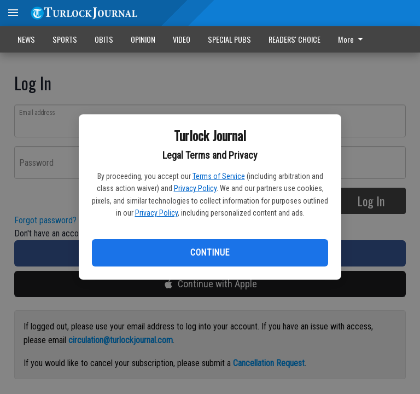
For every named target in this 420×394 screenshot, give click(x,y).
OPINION (143, 39)
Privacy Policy (195, 188)
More (352, 39)
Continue (209, 252)
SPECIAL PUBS (229, 39)
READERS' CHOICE (294, 39)
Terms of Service (218, 176)
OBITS (104, 39)
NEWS (26, 39)
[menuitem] (353, 39)
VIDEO (181, 39)
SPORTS (64, 39)
